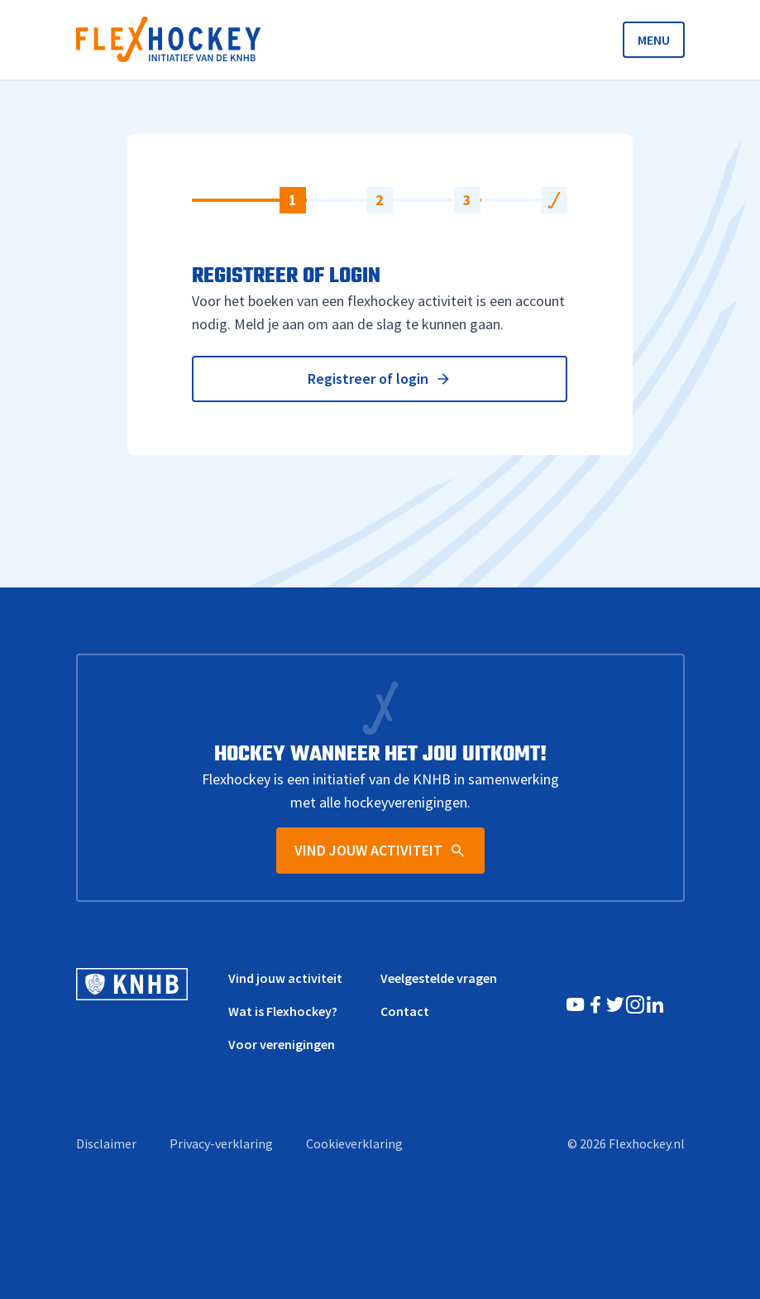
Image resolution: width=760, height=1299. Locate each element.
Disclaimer (106, 1143)
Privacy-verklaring (221, 1143)
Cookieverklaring (354, 1143)
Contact (404, 1011)
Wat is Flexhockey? (282, 1011)
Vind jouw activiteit (285, 978)
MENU (654, 39)
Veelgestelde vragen (438, 978)
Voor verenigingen (281, 1044)
